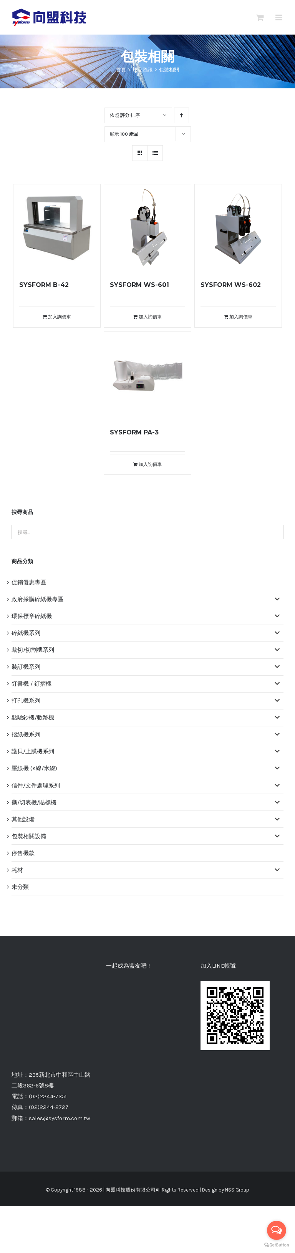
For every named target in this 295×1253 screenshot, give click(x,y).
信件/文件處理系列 (36, 785)
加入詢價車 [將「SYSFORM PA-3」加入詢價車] (150, 464)
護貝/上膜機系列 (33, 751)
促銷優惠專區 (29, 582)
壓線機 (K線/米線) (34, 768)
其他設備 (23, 819)
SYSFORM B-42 (44, 284)
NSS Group (237, 1117)
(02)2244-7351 (48, 1024)
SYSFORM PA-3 (134, 432)
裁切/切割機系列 (33, 649)
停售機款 (23, 853)
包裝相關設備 (29, 836)
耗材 (17, 870)
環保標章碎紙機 (32, 616)
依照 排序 (125, 115)
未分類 (20, 886)
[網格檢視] (155, 153)
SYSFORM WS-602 (231, 284)
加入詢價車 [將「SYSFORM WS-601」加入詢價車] (150, 317)
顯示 (124, 134)
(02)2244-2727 (48, 1035)
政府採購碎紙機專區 (37, 599)
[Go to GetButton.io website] (276, 1245)
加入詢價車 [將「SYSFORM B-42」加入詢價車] (59, 317)
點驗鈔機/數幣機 (33, 717)
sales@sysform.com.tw (59, 1046)
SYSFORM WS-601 (139, 284)
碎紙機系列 (26, 633)
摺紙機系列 (26, 734)
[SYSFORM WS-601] (147, 228)
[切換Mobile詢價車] (260, 17)
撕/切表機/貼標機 (34, 802)
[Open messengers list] (276, 1230)
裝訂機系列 (26, 666)
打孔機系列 (26, 700)
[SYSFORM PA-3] (147, 375)
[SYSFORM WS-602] (238, 228)
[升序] (181, 115)
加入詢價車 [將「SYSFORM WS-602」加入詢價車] (240, 317)
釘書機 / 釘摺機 (31, 683)
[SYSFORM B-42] (57, 228)
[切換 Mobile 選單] (279, 17)
